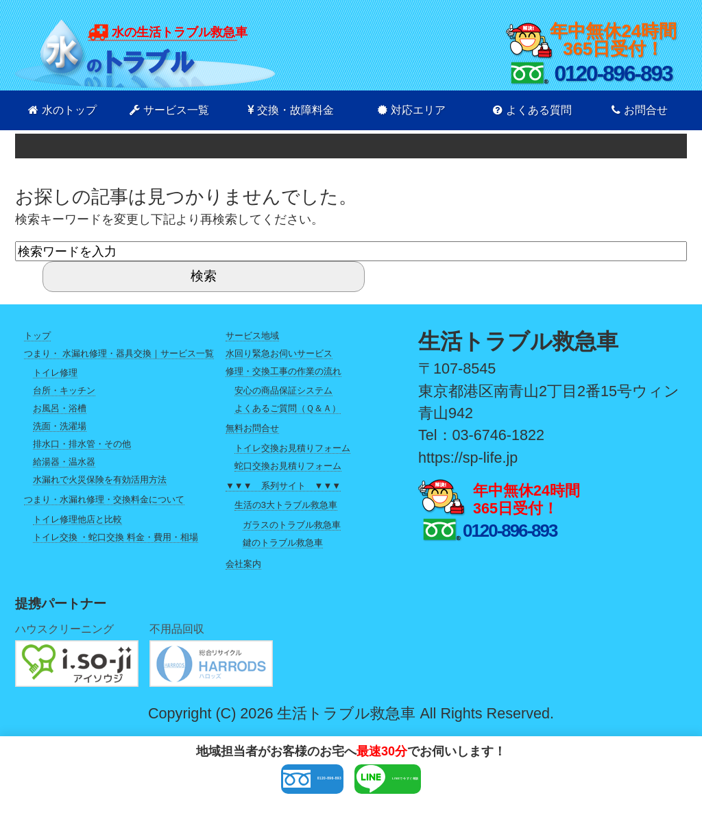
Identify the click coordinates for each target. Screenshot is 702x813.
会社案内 (243, 564)
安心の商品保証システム (283, 390)
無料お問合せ (252, 428)
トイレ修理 (55, 372)
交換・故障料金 (290, 110)
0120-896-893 (247, 783)
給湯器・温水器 (64, 462)
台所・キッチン (64, 390)
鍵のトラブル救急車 (283, 542)
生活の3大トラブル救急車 (285, 505)
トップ (37, 335)
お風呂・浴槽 (59, 408)
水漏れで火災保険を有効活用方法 (100, 479)
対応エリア (412, 110)
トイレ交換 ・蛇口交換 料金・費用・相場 (115, 537)
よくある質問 (532, 110)
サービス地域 (252, 335)
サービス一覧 (169, 110)
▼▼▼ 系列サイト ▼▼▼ (283, 486)
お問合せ (640, 110)
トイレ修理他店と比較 (77, 519)
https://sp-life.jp (468, 457)
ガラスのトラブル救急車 (292, 525)
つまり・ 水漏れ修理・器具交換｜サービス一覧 (119, 353)
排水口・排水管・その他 (82, 444)
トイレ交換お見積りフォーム (292, 448)
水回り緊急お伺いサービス (279, 353)
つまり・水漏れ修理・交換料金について (104, 499)
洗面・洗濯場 (59, 426)
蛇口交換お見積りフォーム (287, 466)
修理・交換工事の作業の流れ (283, 371)
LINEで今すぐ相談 (448, 783)
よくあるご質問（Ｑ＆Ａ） (287, 408)
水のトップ (62, 110)
